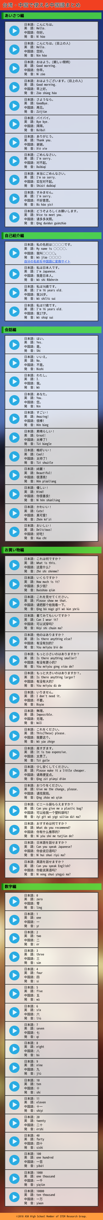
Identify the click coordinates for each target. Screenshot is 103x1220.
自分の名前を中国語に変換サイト (47, 261)
